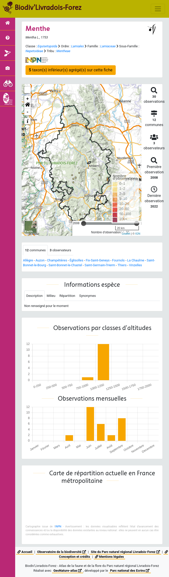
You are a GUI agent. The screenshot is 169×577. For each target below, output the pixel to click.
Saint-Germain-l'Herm (100, 265)
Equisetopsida (47, 46)
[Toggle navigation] (158, 9)
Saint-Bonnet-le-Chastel (65, 265)
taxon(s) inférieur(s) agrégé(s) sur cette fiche (70, 70)
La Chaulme (135, 260)
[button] (27, 105)
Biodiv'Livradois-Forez (48, 7)
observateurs (60, 250)
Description (34, 296)
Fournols (118, 260)
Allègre (28, 260)
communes (35, 250)
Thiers (122, 265)
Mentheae (63, 51)
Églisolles (76, 260)
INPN (58, 526)
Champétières (57, 260)
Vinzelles (135, 265)
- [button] (27, 112)
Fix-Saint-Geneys (97, 260)
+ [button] (27, 99)
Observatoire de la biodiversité (61, 552)
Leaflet (126, 233)
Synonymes (87, 296)
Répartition (67, 296)
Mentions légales (109, 557)
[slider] (83, 223)
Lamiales (77, 46)
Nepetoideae (34, 51)
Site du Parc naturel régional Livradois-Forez (125, 552)
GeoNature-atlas (67, 570)
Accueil (24, 552)
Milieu (51, 296)
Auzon (39, 260)
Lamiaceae (108, 46)
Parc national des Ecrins (130, 570)
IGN (137, 233)
